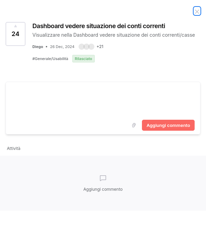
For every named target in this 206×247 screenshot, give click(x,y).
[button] (91, 47)
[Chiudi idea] (197, 11)
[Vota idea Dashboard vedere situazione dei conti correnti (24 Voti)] (15, 34)
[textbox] (103, 99)
